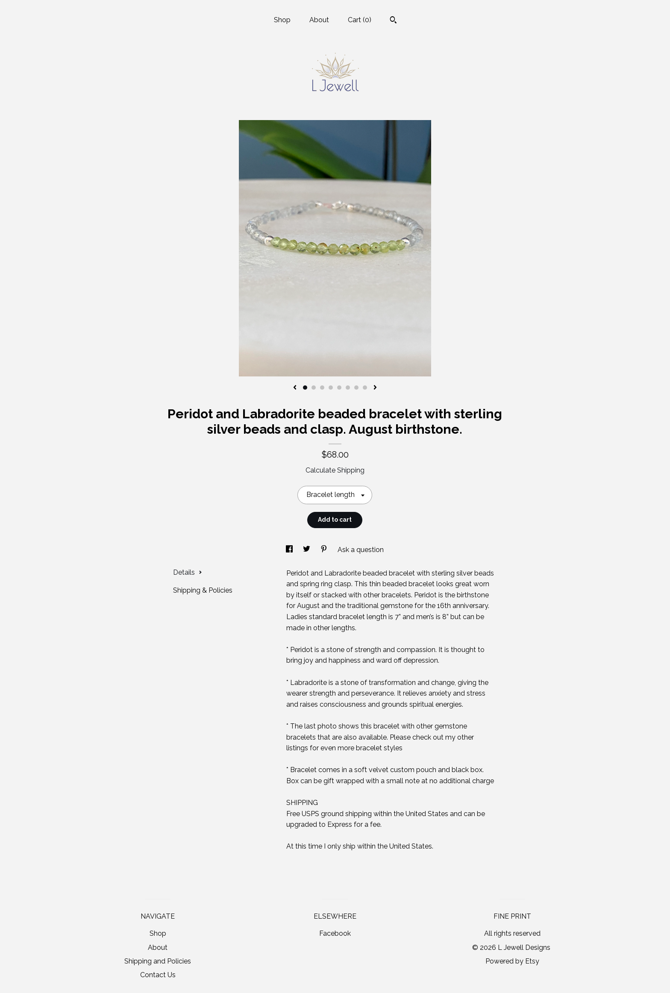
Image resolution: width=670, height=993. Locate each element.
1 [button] (305, 387)
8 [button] (365, 387)
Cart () (359, 20)
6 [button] (348, 387)
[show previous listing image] (295, 388)
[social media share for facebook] (290, 550)
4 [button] (331, 387)
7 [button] (356, 387)
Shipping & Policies (202, 590)
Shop (282, 20)
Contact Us (158, 975)
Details (187, 572)
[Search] (393, 21)
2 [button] (313, 387)
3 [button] (322, 387)
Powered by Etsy (512, 961)
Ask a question (361, 550)
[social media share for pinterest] (324, 550)
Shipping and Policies (157, 961)
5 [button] (339, 387)
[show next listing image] (375, 388)
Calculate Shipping (335, 470)
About (319, 20)
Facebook (335, 933)
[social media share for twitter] (307, 550)
